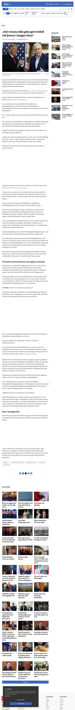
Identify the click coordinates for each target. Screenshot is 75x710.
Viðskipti (49, 672)
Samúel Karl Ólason (6, 39)
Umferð (21, 687)
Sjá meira (25, 653)
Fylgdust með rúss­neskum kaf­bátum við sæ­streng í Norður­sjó (24, 649)
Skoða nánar (7, 699)
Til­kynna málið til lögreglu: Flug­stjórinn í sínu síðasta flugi (67, 47)
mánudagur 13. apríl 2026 (54, 4)
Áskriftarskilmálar (23, 683)
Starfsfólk (21, 685)
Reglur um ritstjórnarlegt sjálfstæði (7, 676)
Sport (48, 674)
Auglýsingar (21, 677)
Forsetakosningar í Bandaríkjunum (17, 462)
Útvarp (48, 681)
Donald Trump (42, 462)
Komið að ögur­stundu (23, 548)
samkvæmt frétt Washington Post (20, 99)
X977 (61, 683)
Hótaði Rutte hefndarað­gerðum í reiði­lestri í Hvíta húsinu (24, 598)
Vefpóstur (21, 689)
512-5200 (23, 676)
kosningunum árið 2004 (32, 354)
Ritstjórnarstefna (23, 681)
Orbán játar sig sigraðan (40, 503)
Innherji (62, 670)
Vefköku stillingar (12, 703)
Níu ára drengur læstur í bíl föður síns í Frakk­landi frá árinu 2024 (40, 550)
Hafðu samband (22, 679)
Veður (61, 678)
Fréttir (48, 670)
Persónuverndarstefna (6, 679)
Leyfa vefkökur (29, 703)
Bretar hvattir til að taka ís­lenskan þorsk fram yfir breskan (40, 631)
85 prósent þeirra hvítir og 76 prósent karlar (18, 188)
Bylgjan (62, 679)
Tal (61, 685)
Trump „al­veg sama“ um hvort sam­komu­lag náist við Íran (9, 566)
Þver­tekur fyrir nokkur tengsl (9, 629)
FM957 (62, 681)
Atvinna (62, 674)
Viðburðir (62, 676)
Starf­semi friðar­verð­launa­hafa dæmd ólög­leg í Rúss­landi (24, 631)
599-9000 (6, 684)
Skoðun (48, 678)
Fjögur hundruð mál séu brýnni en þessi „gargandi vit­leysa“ (67, 64)
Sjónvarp (49, 679)
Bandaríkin (5, 462)
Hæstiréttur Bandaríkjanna (31, 462)
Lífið (48, 676)
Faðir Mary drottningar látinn (25, 517)
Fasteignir (62, 672)
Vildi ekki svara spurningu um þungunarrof (23, 287)
